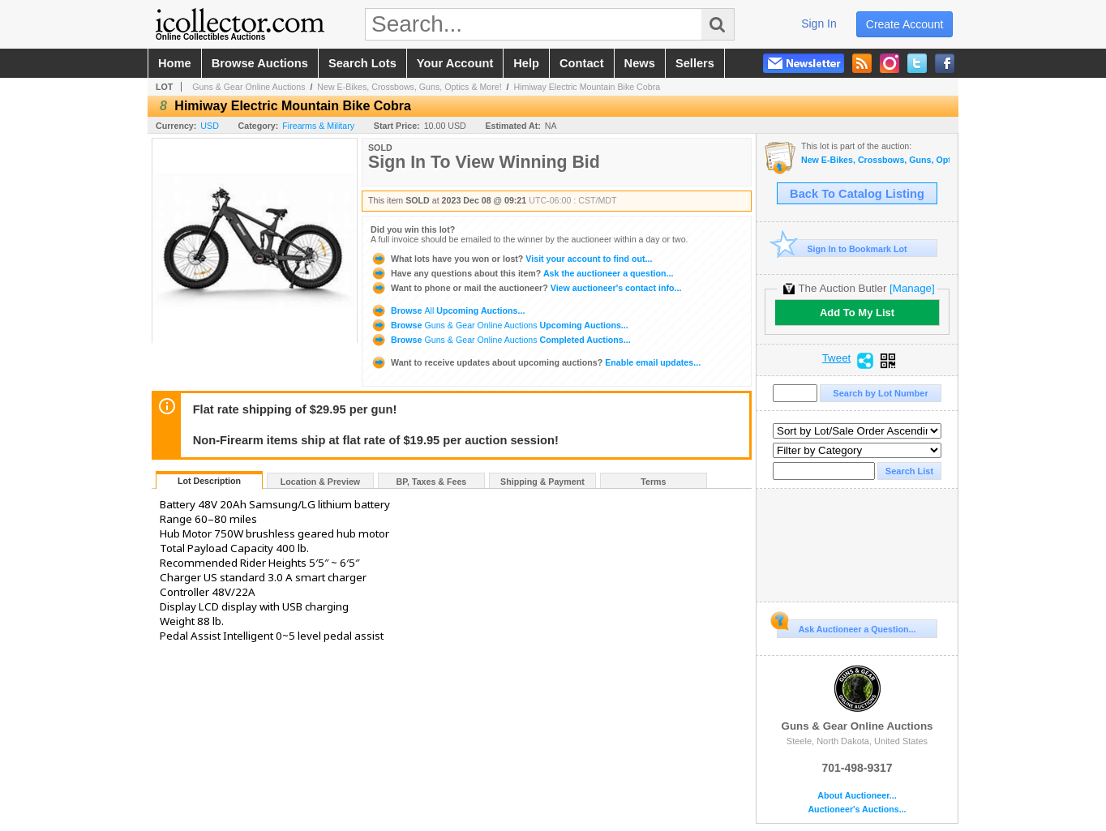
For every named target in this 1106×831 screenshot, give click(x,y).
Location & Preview (320, 481)
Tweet (836, 358)
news (639, 63)
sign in (819, 23)
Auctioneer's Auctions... (857, 809)
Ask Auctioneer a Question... (846, 626)
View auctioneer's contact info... (526, 288)
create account (905, 24)
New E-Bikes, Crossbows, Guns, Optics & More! (409, 87)
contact (581, 63)
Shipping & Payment (542, 481)
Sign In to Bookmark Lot (842, 248)
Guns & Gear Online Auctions (248, 87)
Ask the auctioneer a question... (522, 273)
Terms (653, 481)
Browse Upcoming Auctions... (448, 310)
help (526, 63)
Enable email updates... (536, 362)
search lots (362, 63)
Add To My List (857, 312)
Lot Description (209, 481)
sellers (694, 63)
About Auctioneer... (856, 795)
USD (209, 126)
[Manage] (911, 288)
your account (455, 63)
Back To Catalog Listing (857, 193)
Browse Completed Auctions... (501, 340)
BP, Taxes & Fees (432, 481)
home (174, 63)
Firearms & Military (318, 126)
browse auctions (260, 63)
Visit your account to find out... (511, 258)
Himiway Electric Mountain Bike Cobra (587, 87)
